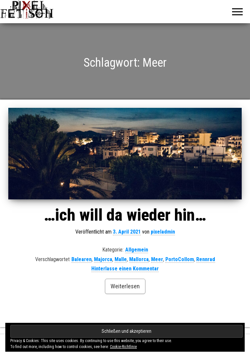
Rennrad (205, 259)
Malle (121, 259)
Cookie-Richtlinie (123, 346)
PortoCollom (179, 259)
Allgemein (136, 250)
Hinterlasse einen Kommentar (125, 268)
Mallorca (139, 259)
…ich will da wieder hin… (125, 215)
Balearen (81, 259)
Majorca (103, 259)
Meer (157, 259)
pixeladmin (163, 232)
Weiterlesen (125, 286)
